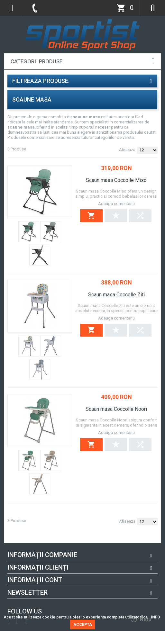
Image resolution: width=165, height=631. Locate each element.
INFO (155, 617)
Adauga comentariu (116, 203)
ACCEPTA (82, 624)
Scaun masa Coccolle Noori (116, 409)
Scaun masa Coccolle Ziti (116, 295)
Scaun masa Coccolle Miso (116, 180)
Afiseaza (127, 149)
